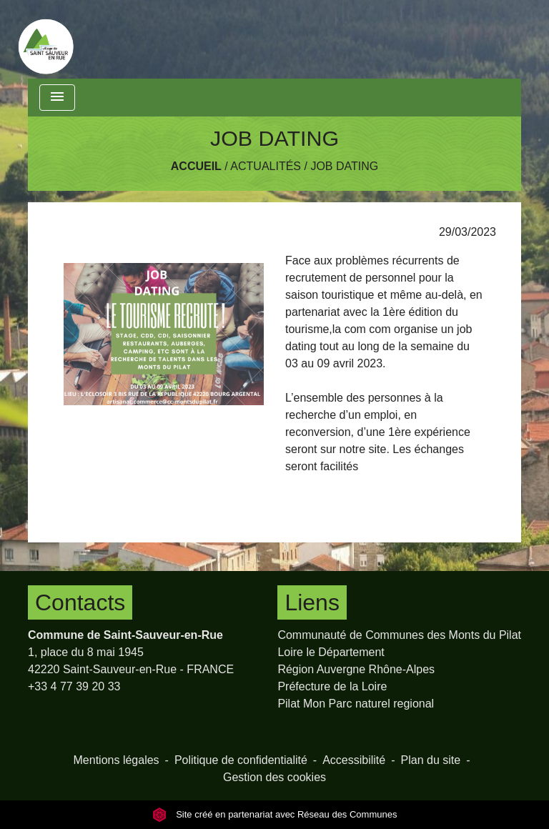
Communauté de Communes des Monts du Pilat (399, 635)
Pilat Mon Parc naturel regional (355, 704)
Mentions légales (116, 760)
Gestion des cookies (274, 777)
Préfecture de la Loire (332, 686)
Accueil (196, 166)
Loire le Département (330, 652)
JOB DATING (344, 166)
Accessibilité (353, 760)
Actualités (265, 166)
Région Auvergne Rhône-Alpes (356, 669)
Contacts (80, 602)
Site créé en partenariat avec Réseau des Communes (274, 814)
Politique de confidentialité (240, 760)
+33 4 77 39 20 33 (74, 686)
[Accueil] (45, 39)
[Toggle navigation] (57, 97)
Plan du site (431, 760)
